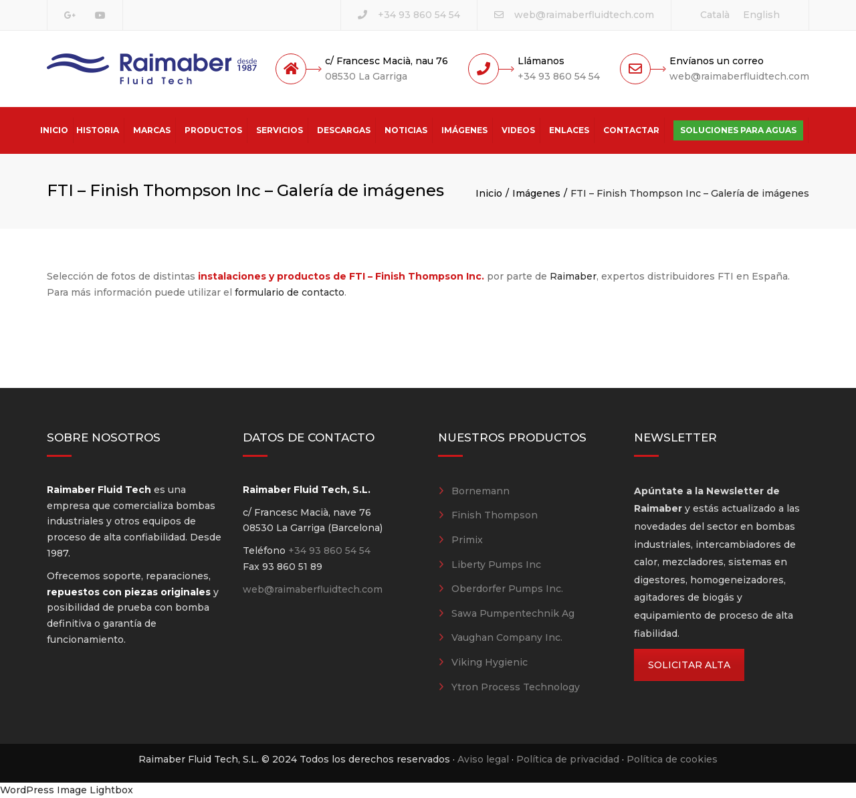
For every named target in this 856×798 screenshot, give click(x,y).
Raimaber (573, 276)
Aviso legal (483, 759)
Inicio (54, 130)
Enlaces (569, 130)
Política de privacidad (567, 759)
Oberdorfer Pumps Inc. (507, 589)
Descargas (343, 130)
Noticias (406, 130)
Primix (467, 540)
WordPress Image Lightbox (66, 790)
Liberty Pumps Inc (496, 565)
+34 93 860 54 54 (419, 15)
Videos (518, 130)
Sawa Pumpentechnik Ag (512, 613)
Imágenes (464, 130)
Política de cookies (672, 759)
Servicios (279, 130)
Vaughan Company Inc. (506, 637)
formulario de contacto (289, 292)
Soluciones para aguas (738, 130)
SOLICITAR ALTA (689, 665)
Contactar (631, 130)
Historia (97, 130)
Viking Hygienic (489, 662)
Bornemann (480, 491)
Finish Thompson (494, 515)
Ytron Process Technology (515, 687)
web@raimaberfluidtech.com (584, 15)
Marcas (152, 130)
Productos (213, 130)
